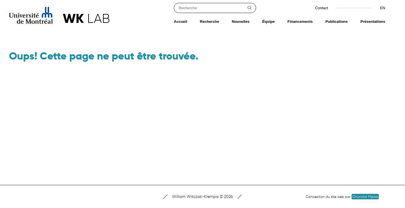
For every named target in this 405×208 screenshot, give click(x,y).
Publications (336, 21)
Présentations (373, 21)
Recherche (209, 21)
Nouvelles (240, 21)
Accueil (180, 21)
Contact (321, 8)
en (382, 8)
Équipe (268, 21)
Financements (300, 21)
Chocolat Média (365, 196)
